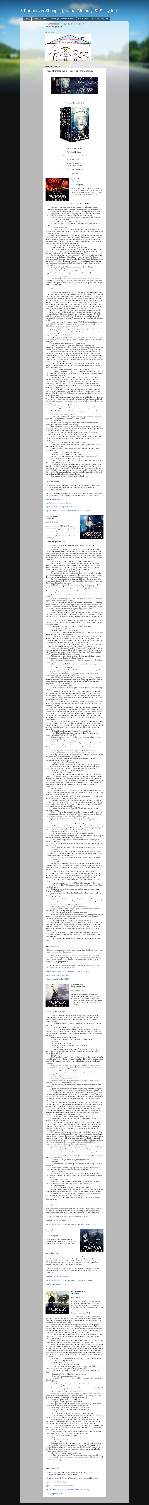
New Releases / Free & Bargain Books (93, 19)
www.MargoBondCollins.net (78, 1216)
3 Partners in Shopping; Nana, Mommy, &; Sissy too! (69, 10)
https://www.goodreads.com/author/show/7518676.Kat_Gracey (67, 1489)
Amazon (74, 173)
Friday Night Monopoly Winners (62, 19)
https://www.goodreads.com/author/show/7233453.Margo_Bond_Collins (71, 1224)
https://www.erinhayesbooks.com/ (57, 975)
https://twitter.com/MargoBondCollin (58, 1220)
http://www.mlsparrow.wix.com (56, 1284)
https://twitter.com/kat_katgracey (57, 1482)
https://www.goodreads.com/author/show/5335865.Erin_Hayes (67, 971)
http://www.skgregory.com (55, 499)
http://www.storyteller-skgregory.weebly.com (61, 507)
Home (27, 19)
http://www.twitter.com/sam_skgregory (59, 503)
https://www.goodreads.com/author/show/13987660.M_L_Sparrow (69, 1280)
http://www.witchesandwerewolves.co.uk (60, 1486)
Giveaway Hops (40, 19)
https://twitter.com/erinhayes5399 (57, 979)
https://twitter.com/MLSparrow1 (57, 1276)
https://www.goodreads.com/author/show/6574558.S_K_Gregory (68, 511)
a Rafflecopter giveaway (55, 1494)
